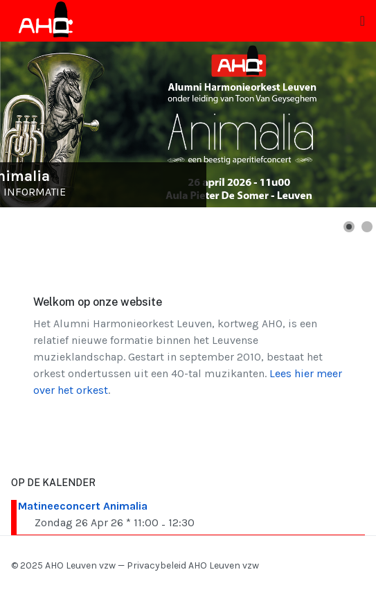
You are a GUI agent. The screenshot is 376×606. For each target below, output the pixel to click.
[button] (349, 226)
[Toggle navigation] (362, 21)
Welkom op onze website (97, 302)
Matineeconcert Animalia (82, 505)
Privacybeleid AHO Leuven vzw (193, 565)
